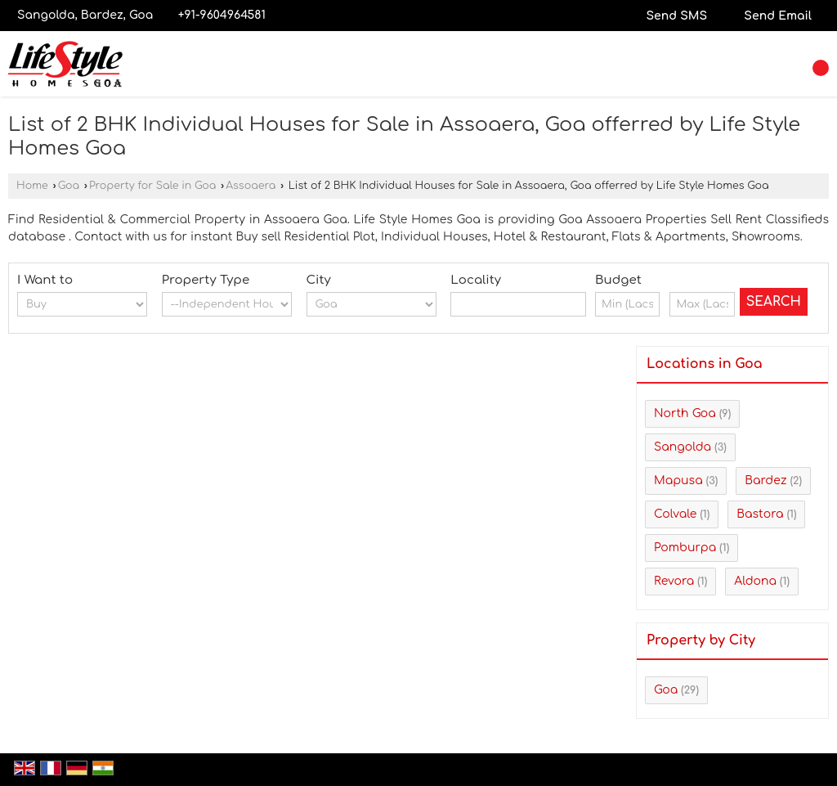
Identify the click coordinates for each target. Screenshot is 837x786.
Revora (674, 581)
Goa (68, 185)
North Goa (685, 413)
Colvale (675, 514)
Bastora (759, 514)
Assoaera (250, 185)
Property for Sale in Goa (152, 185)
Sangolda (682, 447)
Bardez (765, 480)
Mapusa (678, 480)
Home (32, 185)
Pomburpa (685, 547)
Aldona (755, 581)
